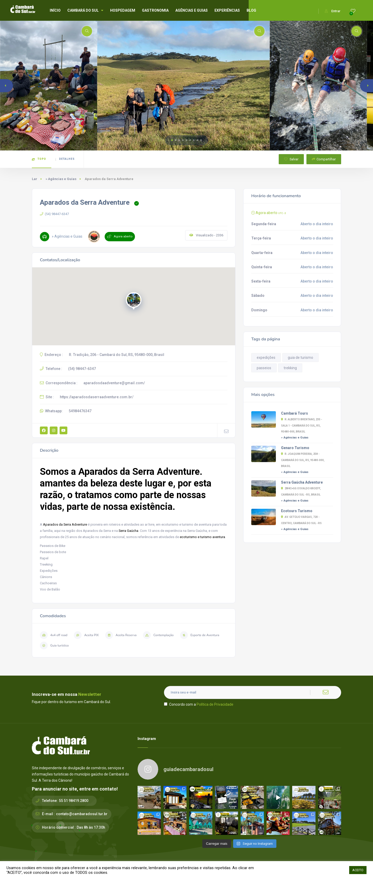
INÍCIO (55, 10)
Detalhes (65, 159)
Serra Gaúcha (128, 531)
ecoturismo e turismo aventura (202, 537)
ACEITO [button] (357, 870)
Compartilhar (324, 159)
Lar (34, 179)
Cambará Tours (294, 413)
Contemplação (158, 635)
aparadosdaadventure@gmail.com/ (114, 383)
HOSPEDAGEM (122, 10)
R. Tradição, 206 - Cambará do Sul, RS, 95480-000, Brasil (116, 355)
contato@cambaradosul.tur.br (81, 814)
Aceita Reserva (121, 635)
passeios (264, 368)
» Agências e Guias (61, 179)
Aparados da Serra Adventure (65, 524)
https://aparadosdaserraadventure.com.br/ (96, 397)
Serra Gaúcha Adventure (302, 482)
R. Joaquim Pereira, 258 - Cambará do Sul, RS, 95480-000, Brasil (303, 459)
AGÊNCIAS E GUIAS (191, 10)
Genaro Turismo (295, 448)
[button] (172, 140)
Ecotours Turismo (296, 511)
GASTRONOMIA (155, 10)
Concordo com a (198, 704)
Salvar (291, 159)
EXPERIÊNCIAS (227, 10)
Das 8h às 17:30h (91, 827)
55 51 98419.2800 (73, 801)
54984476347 (80, 411)
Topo (39, 159)
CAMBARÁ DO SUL (85, 10)
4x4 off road (53, 635)
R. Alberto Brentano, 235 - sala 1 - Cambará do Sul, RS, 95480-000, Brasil (301, 425)
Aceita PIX (86, 635)
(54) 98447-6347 (54, 214)
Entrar (332, 11)
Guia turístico (54, 645)
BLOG (251, 10)
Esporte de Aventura (199, 635)
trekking (290, 368)
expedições (266, 357)
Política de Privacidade (215, 704)
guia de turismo (300, 357)
